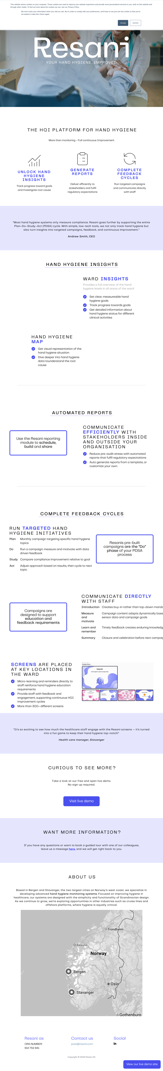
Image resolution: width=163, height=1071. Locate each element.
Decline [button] (135, 23)
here (72, 849)
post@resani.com (82, 1044)
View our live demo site (142, 1064)
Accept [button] (123, 23)
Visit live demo (81, 801)
